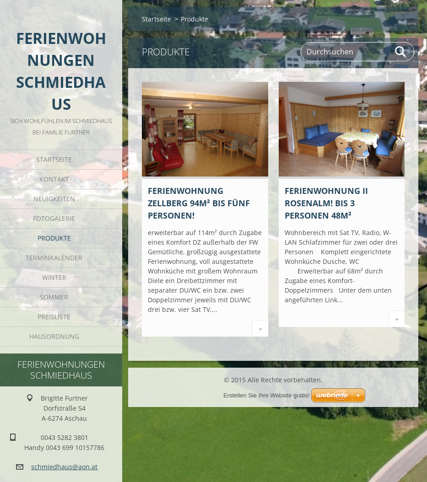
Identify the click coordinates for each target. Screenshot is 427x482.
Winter (54, 277)
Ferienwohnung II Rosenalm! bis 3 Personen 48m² (326, 203)
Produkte (54, 238)
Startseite (54, 159)
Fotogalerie (54, 218)
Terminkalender (54, 257)
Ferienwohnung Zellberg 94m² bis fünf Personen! (199, 203)
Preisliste (54, 316)
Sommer (54, 297)
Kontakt (54, 179)
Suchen (401, 52)
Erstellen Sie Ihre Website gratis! (266, 395)
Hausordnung (54, 336)
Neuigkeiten (54, 198)
